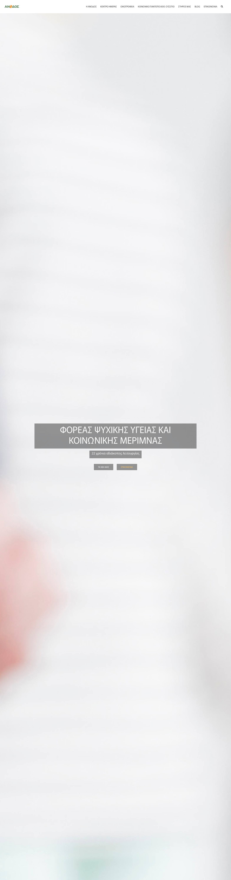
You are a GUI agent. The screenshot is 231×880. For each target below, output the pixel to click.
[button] (222, 6)
